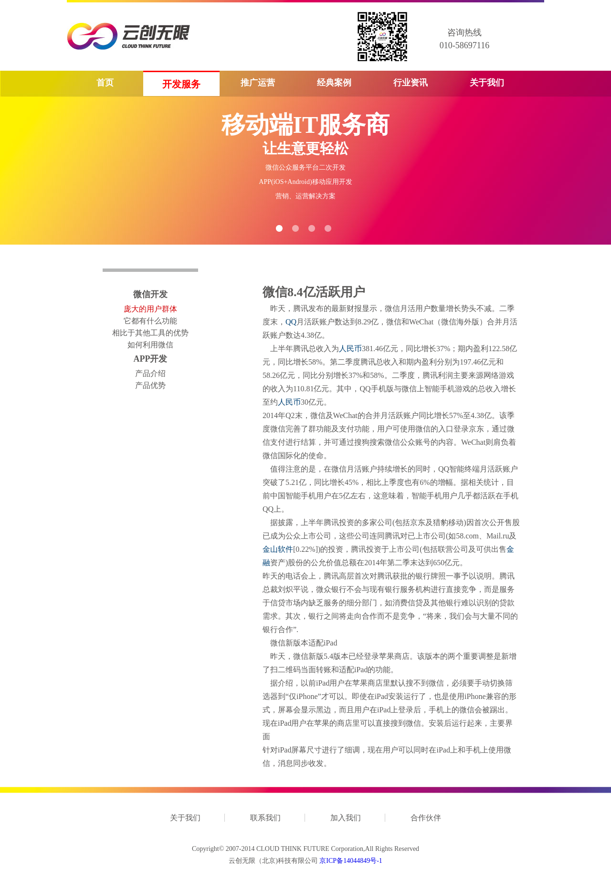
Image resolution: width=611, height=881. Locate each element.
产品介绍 (150, 373)
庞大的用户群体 (150, 309)
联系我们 (265, 818)
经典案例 (334, 82)
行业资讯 (410, 82)
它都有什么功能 (150, 321)
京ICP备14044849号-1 (350, 860)
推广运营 (258, 82)
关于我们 (487, 82)
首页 (105, 82)
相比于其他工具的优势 (150, 333)
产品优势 (150, 385)
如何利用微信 (150, 345)
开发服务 (181, 84)
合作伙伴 (426, 818)
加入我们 (345, 818)
